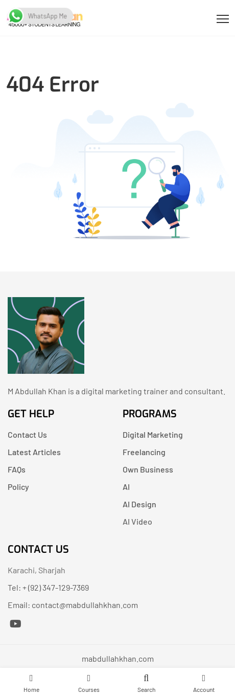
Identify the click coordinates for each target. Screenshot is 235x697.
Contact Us (27, 434)
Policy (18, 486)
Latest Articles (34, 452)
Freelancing (144, 452)
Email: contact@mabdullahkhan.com (73, 605)
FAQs (17, 469)
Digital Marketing (153, 434)
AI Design (139, 504)
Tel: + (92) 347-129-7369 (48, 587)
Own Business (148, 469)
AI (126, 486)
